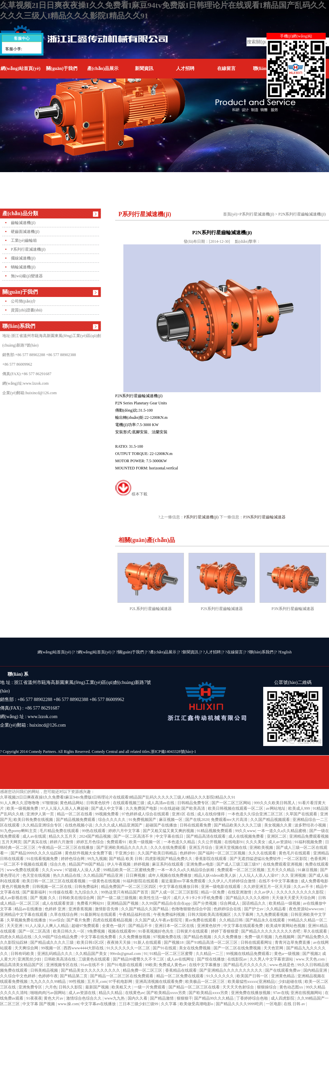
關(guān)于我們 (61, 68)
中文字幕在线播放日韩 (179, 886)
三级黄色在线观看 (94, 959)
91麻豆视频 (308, 870)
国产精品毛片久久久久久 (245, 964)
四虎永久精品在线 (16, 937)
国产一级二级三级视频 (117, 897)
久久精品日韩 (231, 920)
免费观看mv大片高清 (229, 819)
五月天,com (97, 981)
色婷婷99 (188, 853)
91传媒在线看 (61, 892)
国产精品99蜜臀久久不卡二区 (139, 959)
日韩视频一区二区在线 (52, 886)
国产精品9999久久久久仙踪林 (37, 853)
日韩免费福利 (86, 886)
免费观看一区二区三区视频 (241, 870)
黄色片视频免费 (16, 886)
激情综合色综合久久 (84, 998)
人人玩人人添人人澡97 (259, 875)
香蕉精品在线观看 (181, 970)
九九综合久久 (86, 892)
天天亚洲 (15, 925)
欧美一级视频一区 (145, 842)
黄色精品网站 (72, 803)
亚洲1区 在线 (183, 814)
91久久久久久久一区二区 (129, 948)
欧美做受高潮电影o (197, 1004)
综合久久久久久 (112, 819)
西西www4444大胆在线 (84, 948)
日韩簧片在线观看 (192, 931)
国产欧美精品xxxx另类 (166, 992)
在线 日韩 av (295, 1004)
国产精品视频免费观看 (76, 819)
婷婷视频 (142, 864)
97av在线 (281, 992)
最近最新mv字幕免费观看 (184, 881)
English (286, 652)
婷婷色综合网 (73, 858)
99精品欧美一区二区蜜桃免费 (129, 870)
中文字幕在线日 (170, 836)
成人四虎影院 (283, 998)
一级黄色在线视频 (105, 881)
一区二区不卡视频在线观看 (24, 864)
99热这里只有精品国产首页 (125, 892)
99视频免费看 (107, 814)
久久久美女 (256, 842)
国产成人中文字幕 (107, 808)
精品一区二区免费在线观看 (180, 976)
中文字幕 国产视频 (39, 1004)
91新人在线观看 (148, 942)
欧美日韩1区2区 (91, 942)
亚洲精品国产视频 (123, 903)
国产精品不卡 (140, 925)
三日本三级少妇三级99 (139, 1004)
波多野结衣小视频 (310, 825)
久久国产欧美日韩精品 (158, 853)
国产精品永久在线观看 (265, 920)
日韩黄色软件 (98, 803)
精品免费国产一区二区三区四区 (129, 886)
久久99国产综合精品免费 (56, 937)
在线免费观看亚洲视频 (283, 864)
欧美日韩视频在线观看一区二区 (236, 808)
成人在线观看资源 (58, 903)
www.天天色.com (311, 959)
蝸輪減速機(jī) (23, 267)
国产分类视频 (205, 903)
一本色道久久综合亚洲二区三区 (256, 814)
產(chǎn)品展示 (102, 68)
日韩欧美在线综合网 (77, 897)
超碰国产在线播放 (161, 825)
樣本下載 (131, 494)
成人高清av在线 (161, 803)
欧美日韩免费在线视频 (33, 819)
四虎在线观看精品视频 (113, 920)
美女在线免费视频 (195, 948)
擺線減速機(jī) (23, 258)
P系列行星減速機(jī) (28, 249)
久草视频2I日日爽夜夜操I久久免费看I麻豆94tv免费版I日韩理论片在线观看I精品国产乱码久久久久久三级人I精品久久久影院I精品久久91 (117, 797)
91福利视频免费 (308, 842)
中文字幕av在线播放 (99, 1004)
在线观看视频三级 (129, 803)
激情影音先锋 (107, 909)
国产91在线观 (165, 948)
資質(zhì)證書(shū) (26, 310)
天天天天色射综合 (238, 987)
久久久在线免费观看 (168, 847)
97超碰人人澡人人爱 (83, 870)
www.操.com (68, 1004)
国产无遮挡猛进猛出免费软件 (256, 858)
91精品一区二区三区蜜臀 (171, 953)
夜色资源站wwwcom (307, 909)
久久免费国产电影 (142, 808)
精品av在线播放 (28, 909)
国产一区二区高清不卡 (134, 836)
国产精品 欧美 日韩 (126, 858)
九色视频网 (285, 937)
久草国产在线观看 (302, 814)
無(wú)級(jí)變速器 (27, 276)
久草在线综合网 (64, 914)
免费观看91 (117, 842)
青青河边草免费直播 (293, 942)
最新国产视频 (97, 987)
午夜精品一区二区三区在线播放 (66, 847)
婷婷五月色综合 (90, 842)
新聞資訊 (144, 68)
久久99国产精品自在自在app (166, 903)
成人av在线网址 (181, 959)
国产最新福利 (34, 892)
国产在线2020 (197, 819)
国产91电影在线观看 (125, 964)
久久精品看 (276, 909)
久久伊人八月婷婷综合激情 (232, 881)
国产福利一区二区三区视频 (222, 853)
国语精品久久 (254, 903)
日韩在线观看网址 (256, 942)
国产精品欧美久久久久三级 (238, 825)
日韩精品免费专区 (193, 803)
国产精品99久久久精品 (214, 998)
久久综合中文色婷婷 (18, 976)
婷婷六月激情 (62, 842)
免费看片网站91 (91, 903)
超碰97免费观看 (85, 925)
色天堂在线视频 (36, 875)
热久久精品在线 (67, 875)
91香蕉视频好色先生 (156, 931)
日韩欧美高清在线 (60, 959)
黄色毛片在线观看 (295, 853)
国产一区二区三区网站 (232, 803)
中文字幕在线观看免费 (243, 925)
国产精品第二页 (74, 976)
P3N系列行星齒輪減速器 (264, 517)
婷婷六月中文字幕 (124, 830)
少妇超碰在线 (290, 981)
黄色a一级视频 (287, 953)
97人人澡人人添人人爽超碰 (65, 808)
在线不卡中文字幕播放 (279, 881)
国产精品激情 (162, 998)
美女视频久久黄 (278, 825)
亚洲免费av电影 (200, 864)
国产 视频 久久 (43, 897)
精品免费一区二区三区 (143, 970)
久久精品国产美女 (91, 953)
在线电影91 (234, 842)
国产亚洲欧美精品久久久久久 (122, 847)
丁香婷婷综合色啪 (252, 998)
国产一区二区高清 (34, 931)
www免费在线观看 (23, 870)
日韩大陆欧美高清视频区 (210, 914)
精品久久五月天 (63, 836)
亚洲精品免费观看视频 (309, 836)
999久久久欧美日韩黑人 (275, 803)
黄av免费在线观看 (201, 920)
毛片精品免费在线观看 (59, 830)
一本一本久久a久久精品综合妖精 (186, 870)
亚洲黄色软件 (209, 925)
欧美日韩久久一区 (69, 931)
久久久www (52, 870)
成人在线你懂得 (211, 814)
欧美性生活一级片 (155, 897)
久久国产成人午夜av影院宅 (159, 920)
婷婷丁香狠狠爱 (225, 931)
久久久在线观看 (262, 853)
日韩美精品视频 (44, 970)
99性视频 (77, 981)
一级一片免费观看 (150, 987)
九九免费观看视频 (272, 914)
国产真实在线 (35, 842)
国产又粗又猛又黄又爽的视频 (169, 830)
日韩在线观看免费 (196, 825)
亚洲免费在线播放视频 (251, 992)
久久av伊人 (264, 892)
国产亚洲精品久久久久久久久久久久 (231, 970)
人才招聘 (185, 68)
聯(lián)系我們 (261, 652)
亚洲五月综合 (201, 847)
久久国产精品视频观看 (270, 819)
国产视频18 (174, 942)
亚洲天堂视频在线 (231, 847)
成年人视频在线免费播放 (170, 875)
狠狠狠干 (184, 998)
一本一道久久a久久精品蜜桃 (282, 830)
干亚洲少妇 (125, 853)
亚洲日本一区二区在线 (175, 925)
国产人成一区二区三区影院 (175, 892)
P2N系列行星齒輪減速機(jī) (302, 214)
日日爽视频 (136, 875)
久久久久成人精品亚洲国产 (119, 825)
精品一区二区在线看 (75, 814)
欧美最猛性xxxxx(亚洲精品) (252, 981)
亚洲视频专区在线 (62, 964)
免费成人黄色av (173, 964)
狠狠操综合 (267, 987)
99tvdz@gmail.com (126, 953)
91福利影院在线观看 (141, 881)
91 (146, 953)
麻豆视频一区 (171, 819)
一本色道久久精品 (180, 842)
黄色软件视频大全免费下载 (89, 853)
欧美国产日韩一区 (253, 976)
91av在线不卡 (93, 964)
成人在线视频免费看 (246, 836)
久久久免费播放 (228, 937)
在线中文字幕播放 (205, 964)
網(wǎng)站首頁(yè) (20, 68)
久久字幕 (169, 1004)
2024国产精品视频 (95, 836)
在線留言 (226, 68)
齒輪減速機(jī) (23, 222)
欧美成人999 (299, 808)
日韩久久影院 (71, 987)
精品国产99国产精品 (87, 864)
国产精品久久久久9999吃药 (240, 1004)
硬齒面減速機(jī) (25, 231)
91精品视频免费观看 (215, 830)
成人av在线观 (34, 836)
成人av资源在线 (82, 992)
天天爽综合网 (26, 948)
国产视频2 (311, 953)
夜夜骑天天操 (119, 942)
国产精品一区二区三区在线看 (194, 987)
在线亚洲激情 (240, 892)
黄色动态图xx (291, 987)
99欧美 (151, 964)
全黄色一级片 (114, 925)
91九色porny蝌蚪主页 (19, 830)
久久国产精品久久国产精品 (145, 909)
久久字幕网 (244, 914)
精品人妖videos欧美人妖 (215, 875)
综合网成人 (230, 903)
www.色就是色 (282, 964)
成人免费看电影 (314, 881)
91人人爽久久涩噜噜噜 (20, 803)
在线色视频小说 (79, 825)
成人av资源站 (280, 842)
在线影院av (237, 959)
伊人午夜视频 (119, 864)
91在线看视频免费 (42, 858)
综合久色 (58, 864)
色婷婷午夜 (48, 976)
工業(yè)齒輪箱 (24, 240)
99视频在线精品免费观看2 (249, 953)
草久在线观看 (315, 931)
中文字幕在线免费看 (99, 937)
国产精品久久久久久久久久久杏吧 (271, 931)
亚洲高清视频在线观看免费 (159, 981)
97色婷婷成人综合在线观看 (146, 814)
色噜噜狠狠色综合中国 (191, 909)
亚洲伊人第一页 (40, 814)
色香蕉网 (318, 858)
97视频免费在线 (167, 937)
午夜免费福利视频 (169, 914)
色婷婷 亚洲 (55, 909)
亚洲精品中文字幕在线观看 (24, 914)
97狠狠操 (50, 803)
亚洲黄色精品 (283, 976)
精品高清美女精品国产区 (22, 964)
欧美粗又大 (122, 987)
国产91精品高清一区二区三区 (212, 942)
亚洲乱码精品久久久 (55, 953)
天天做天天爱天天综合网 (294, 897)
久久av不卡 (303, 886)
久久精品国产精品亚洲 (103, 875)
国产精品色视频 (198, 937)
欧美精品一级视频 (285, 903)
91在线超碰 (170, 808)
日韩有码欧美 (23, 953)
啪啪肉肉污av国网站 (48, 992)
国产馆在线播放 (211, 959)
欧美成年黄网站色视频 (286, 925)
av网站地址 (276, 808)
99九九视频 (97, 858)
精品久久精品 (111, 992)
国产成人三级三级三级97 (238, 864)
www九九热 (115, 998)
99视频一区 (51, 948)
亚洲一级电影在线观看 (221, 886)
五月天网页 (11, 842)
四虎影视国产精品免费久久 (169, 858)
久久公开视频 (210, 842)
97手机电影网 (121, 981)
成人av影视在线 (14, 897)
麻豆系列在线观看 (168, 864)
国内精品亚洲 (315, 970)
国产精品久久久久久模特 (248, 897)
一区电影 (274, 1004)
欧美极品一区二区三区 (205, 981)
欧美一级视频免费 (23, 808)
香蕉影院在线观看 (211, 858)
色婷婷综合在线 (228, 909)
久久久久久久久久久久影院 (300, 892)
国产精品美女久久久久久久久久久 (91, 970)
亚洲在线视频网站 (307, 992)
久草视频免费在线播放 (27, 920)
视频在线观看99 (122, 931)
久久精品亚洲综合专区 (42, 825)
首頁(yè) (230, 214)
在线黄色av (134, 992)
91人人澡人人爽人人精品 (47, 925)
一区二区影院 (296, 858)
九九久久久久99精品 (48, 981)
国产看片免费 (78, 920)
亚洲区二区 (277, 836)
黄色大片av (54, 998)
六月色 (51, 987)
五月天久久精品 (281, 870)
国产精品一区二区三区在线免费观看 (122, 976)
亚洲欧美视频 (261, 847)
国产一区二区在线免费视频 (238, 948)
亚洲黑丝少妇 (29, 959)
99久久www (245, 830)
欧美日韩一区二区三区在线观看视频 (54, 881)
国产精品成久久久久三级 (52, 942)
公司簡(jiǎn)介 (23, 301)
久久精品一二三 (210, 953)
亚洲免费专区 (30, 987)
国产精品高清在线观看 (206, 836)
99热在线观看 (94, 830)
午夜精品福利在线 (135, 914)
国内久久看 (138, 998)
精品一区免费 (213, 892)
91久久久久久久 (220, 976)
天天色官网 (274, 948)
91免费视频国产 (143, 819)
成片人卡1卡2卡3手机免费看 (198, 897)
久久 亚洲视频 (294, 875)
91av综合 (56, 920)
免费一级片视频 (258, 937)
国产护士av (254, 909)
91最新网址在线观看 (99, 914)
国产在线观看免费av (283, 970)
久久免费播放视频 (135, 937)
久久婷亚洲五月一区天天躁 (267, 886)
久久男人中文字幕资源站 (272, 959)
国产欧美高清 (193, 808)
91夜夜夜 (34, 998)
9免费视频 (96, 931)
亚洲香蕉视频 (80, 909)
